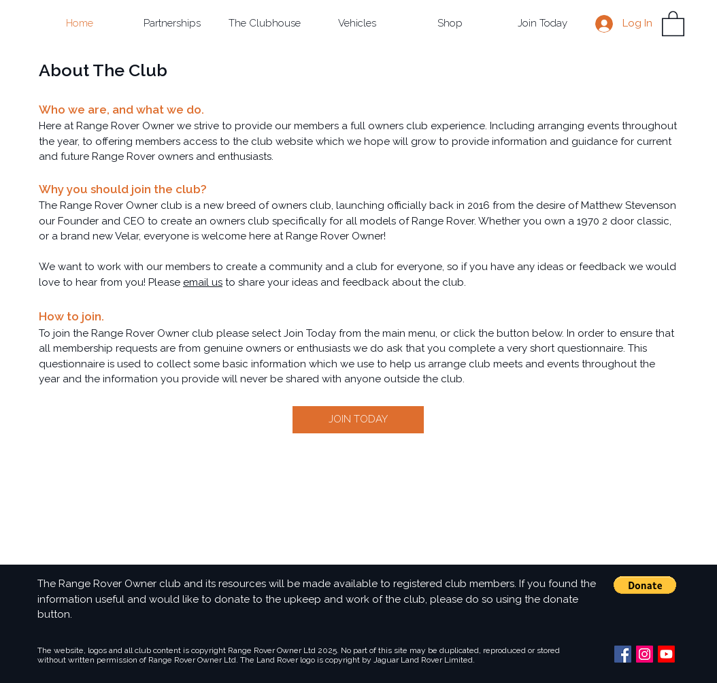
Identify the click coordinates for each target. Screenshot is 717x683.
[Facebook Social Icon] (622, 654)
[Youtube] (666, 654)
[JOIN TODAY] (358, 419)
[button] (172, 23)
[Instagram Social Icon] (644, 654)
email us (202, 282)
